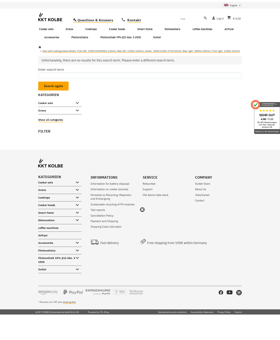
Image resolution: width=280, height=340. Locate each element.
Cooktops (44, 219)
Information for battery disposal (110, 205)
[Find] (191, 40)
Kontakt (134, 41)
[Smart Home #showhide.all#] (78, 234)
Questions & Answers (95, 41)
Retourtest (149, 205)
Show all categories (50, 141)
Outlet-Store (202, 205)
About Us (200, 211)
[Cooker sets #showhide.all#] (78, 124)
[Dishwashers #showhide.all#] (78, 241)
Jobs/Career (202, 216)
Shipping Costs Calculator (106, 248)
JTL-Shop (104, 334)
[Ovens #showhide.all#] (78, 131)
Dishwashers (46, 242)
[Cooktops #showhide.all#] (78, 219)
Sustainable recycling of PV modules (113, 226)
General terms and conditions (172, 334)
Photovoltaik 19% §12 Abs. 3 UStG (56, 281)
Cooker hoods (46, 227)
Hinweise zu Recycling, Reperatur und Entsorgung (111, 218)
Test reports (98, 231)
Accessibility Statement (202, 334)
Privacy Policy (224, 334)
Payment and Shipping (104, 243)
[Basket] (233, 40)
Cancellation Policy (102, 237)
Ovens (42, 132)
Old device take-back (155, 216)
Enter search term (51, 91)
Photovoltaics (47, 272)
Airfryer (43, 257)
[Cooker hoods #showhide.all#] (78, 226)
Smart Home (46, 234)
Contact (199, 222)
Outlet (42, 291)
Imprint (238, 334)
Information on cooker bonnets (109, 211)
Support (147, 211)
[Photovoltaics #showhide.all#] (78, 271)
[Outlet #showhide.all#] (78, 290)
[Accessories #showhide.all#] (78, 264)
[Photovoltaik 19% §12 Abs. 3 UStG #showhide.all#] (78, 279)
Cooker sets (45, 124)
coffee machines (48, 249)
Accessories (45, 264)
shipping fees (69, 323)
